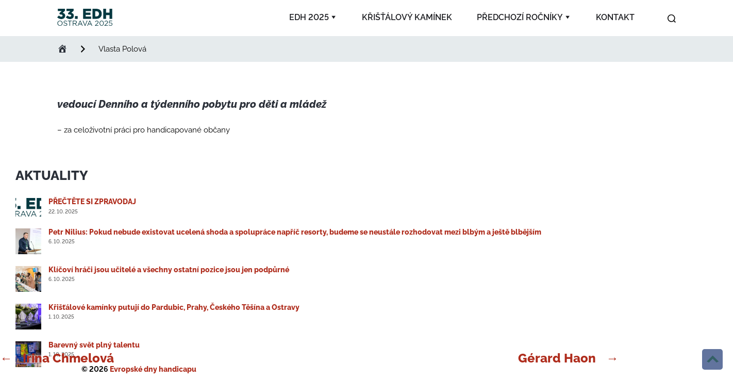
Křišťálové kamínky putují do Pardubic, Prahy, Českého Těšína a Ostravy (173, 307)
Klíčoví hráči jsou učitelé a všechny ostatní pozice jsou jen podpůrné (168, 270)
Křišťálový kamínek (407, 17)
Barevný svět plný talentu (94, 345)
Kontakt (615, 17)
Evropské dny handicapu (153, 369)
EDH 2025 (309, 17)
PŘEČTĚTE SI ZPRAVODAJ (92, 201)
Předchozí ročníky (520, 17)
